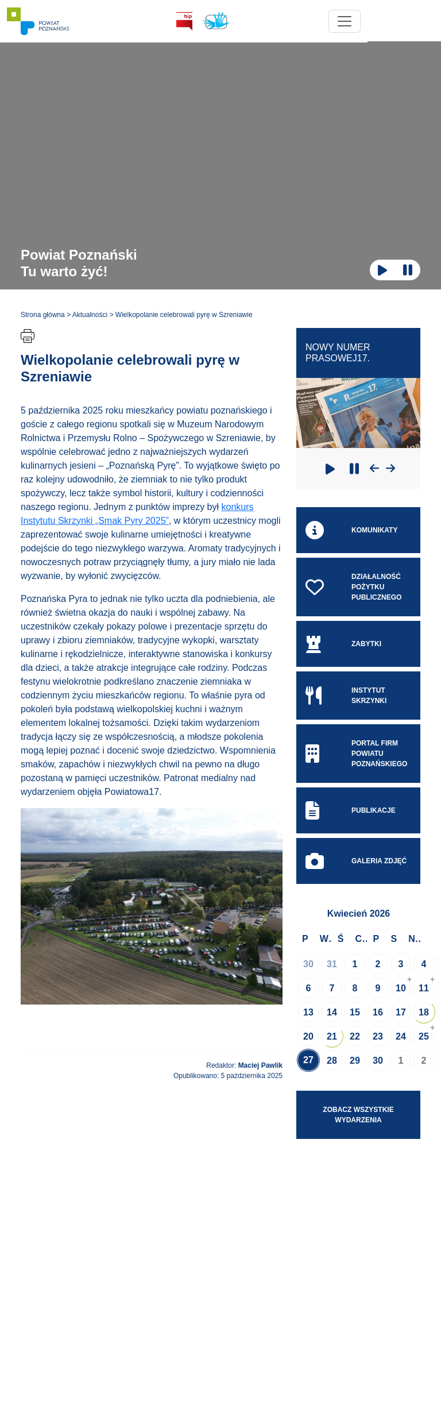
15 (355, 1012)
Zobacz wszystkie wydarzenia (358, 1115)
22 (355, 1036)
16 (378, 1012)
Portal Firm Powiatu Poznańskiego (356, 753)
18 (424, 1012)
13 (308, 1012)
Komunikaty (351, 530)
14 (332, 1012)
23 (378, 1036)
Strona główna (43, 315)
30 (308, 964)
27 (308, 1060)
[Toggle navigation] (404, 21)
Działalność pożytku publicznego (353, 587)
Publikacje (350, 810)
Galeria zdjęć (356, 861)
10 (401, 988)
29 (355, 1060)
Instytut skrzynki (345, 695)
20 (308, 1036)
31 (332, 964)
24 (401, 1036)
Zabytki (343, 644)
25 (424, 1036)
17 (401, 1012)
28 (332, 1060)
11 (424, 988)
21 (332, 1036)
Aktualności (89, 315)
